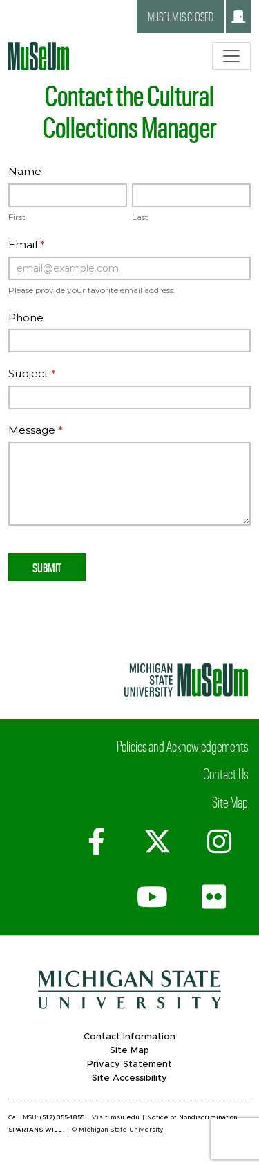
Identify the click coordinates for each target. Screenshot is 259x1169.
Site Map (230, 801)
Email (26, 244)
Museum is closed (196, 16)
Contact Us (225, 773)
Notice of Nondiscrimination (192, 1118)
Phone (26, 317)
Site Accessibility (129, 1078)
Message (35, 430)
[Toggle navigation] (231, 56)
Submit (46, 567)
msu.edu (125, 1118)
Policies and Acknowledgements (182, 745)
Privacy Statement (129, 1064)
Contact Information (129, 1036)
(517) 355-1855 (62, 1118)
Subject (32, 373)
